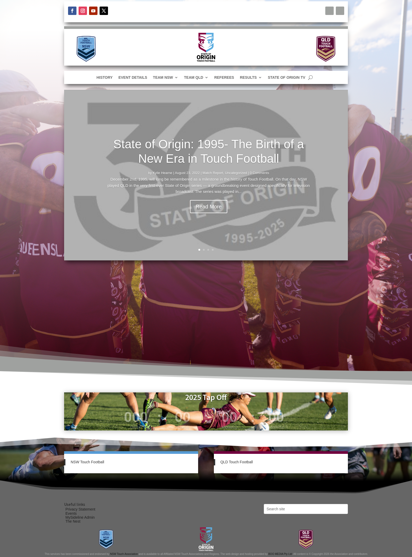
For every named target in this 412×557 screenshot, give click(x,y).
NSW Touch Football (87, 462)
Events (71, 513)
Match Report (213, 173)
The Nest (72, 521)
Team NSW (163, 78)
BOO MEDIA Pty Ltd (280, 554)
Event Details (133, 78)
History (104, 78)
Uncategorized (236, 173)
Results (248, 78)
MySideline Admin (80, 517)
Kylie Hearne (162, 173)
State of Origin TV (286, 78)
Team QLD (193, 78)
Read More (209, 206)
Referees (224, 78)
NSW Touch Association (124, 554)
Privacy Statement (80, 509)
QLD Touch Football (236, 462)
